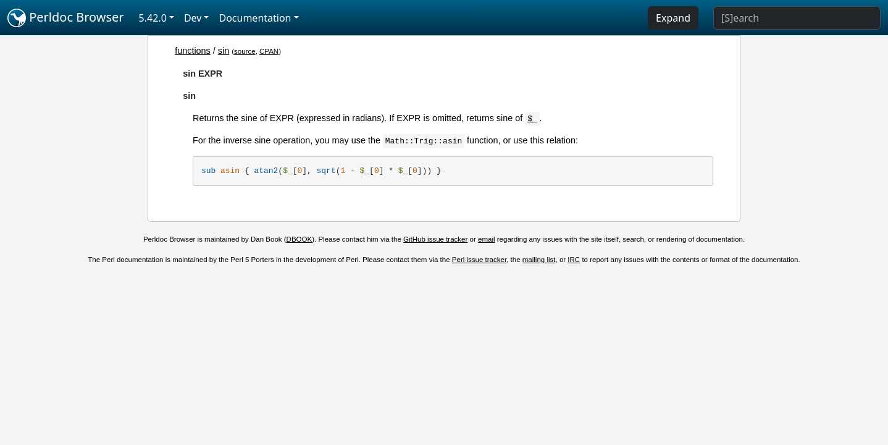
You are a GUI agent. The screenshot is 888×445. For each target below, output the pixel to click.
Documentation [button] (255, 18)
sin (223, 51)
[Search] (797, 18)
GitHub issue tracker (435, 239)
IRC (574, 259)
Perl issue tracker (479, 259)
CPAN (269, 51)
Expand (673, 18)
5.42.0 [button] (153, 18)
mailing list (539, 259)
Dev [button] (193, 18)
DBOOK (299, 239)
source (245, 51)
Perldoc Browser (65, 18)
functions (193, 51)
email (486, 239)
